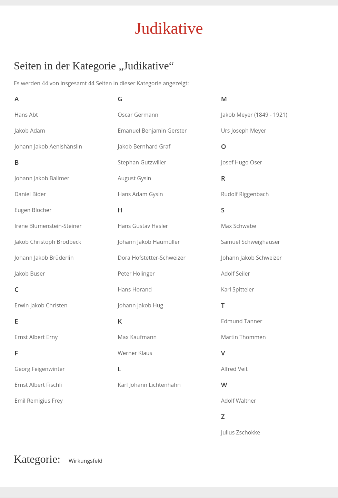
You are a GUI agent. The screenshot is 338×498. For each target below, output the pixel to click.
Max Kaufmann (137, 337)
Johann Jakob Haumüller (149, 242)
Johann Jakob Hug (140, 305)
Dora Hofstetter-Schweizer (152, 257)
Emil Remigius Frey (38, 400)
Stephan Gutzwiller (142, 162)
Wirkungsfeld (85, 461)
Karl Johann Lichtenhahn (149, 385)
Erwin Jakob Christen (41, 305)
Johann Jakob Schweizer (251, 257)
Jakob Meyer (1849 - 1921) (254, 114)
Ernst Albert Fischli (38, 385)
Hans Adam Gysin (140, 194)
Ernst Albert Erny (36, 337)
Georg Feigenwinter (39, 369)
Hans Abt (26, 114)
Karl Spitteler (237, 289)
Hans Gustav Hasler (143, 226)
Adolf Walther (238, 400)
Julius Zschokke (240, 432)
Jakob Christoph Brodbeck (47, 242)
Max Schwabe (238, 226)
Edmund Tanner (241, 321)
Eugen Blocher (32, 210)
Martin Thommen (243, 337)
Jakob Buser (29, 273)
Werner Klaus (135, 353)
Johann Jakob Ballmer (41, 178)
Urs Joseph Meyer (243, 130)
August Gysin (134, 178)
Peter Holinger (136, 273)
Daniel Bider (30, 194)
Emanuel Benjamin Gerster (152, 130)
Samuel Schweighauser (250, 242)
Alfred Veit (234, 369)
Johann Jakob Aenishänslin (48, 146)
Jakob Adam (29, 130)
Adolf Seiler (235, 273)
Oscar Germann (138, 114)
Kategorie (35, 459)
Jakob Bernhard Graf (144, 146)
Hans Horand (135, 289)
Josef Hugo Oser (241, 162)
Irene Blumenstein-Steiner (48, 226)
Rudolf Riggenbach (245, 194)
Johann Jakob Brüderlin (43, 257)
